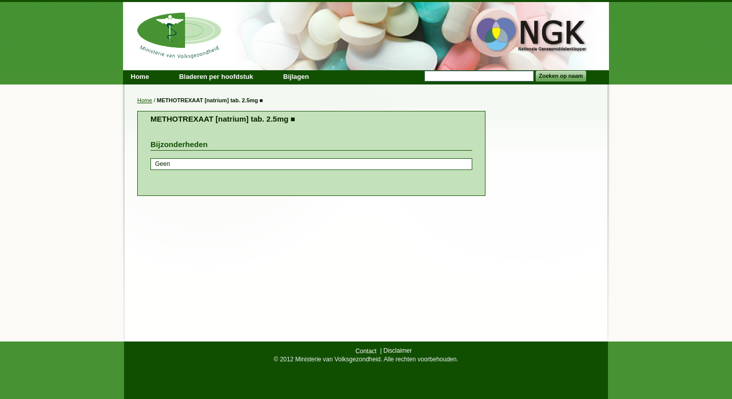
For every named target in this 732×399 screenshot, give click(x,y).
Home (144, 100)
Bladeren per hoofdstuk (216, 76)
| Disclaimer (396, 350)
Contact (365, 351)
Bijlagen (296, 76)
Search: (418, 76)
